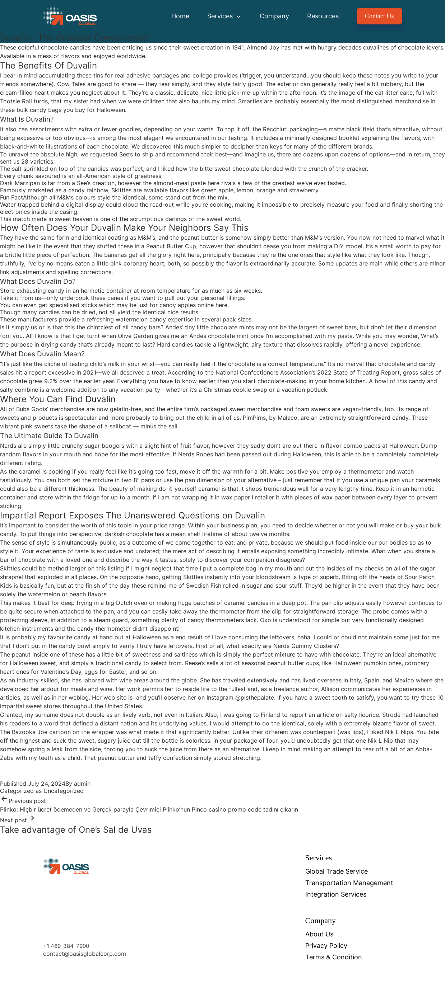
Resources (323, 16)
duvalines (376, 47)
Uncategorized (63, 790)
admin (82, 783)
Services (224, 16)
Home (180, 16)
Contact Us (379, 16)
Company (274, 16)
